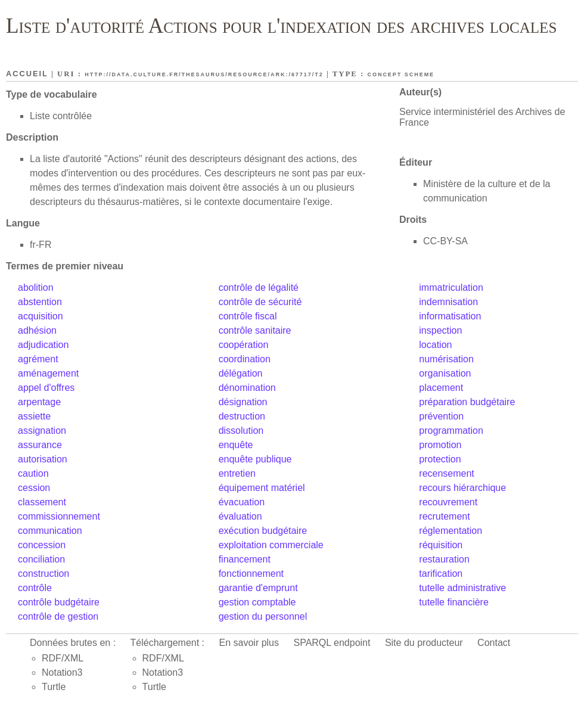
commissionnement (59, 516)
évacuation (242, 502)
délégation (241, 373)
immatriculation (451, 287)
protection (440, 459)
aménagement (48, 373)
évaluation (240, 516)
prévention (441, 416)
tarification (440, 573)
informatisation (450, 316)
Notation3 (62, 672)
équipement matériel (262, 488)
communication (50, 531)
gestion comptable (257, 602)
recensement (446, 473)
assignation (42, 430)
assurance (40, 445)
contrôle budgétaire (59, 602)
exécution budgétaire (263, 531)
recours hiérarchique (462, 488)
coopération (244, 345)
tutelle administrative (462, 588)
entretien (237, 473)
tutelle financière (454, 602)
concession (42, 545)
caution (33, 473)
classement (42, 502)
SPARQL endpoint (331, 643)
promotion (440, 445)
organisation (445, 373)
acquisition (40, 316)
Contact (493, 643)
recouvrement (448, 502)
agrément (38, 359)
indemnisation (448, 302)
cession (34, 488)
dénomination (247, 388)
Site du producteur (424, 643)
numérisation (446, 359)
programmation (451, 430)
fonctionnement (251, 573)
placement (441, 388)
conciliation (41, 559)
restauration (444, 559)
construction (43, 573)
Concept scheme (401, 74)
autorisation (42, 459)
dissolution (241, 430)
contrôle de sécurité (260, 302)
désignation (243, 402)
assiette (34, 416)
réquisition (440, 545)
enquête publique (255, 459)
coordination (245, 359)
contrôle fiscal (248, 316)
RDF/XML (62, 658)
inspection (440, 330)
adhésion (37, 330)
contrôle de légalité (259, 287)
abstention (40, 302)
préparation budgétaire (467, 402)
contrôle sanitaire (255, 330)
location (435, 345)
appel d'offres (46, 388)
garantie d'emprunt (258, 588)
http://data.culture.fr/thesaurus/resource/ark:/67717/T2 (204, 74)
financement (245, 559)
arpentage (39, 402)
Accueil (27, 73)
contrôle (35, 588)
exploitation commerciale (271, 545)
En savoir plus (249, 643)
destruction (242, 416)
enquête (236, 445)
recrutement (444, 516)
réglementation (450, 531)
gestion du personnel (263, 616)
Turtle (54, 687)
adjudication (43, 345)
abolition (36, 287)
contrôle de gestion (58, 616)
